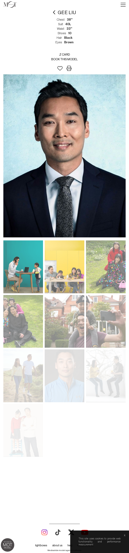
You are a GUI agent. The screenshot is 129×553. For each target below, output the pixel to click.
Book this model (64, 59)
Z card (64, 54)
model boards (85, 440)
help (70, 440)
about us (57, 440)
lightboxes (41, 440)
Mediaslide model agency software (64, 445)
